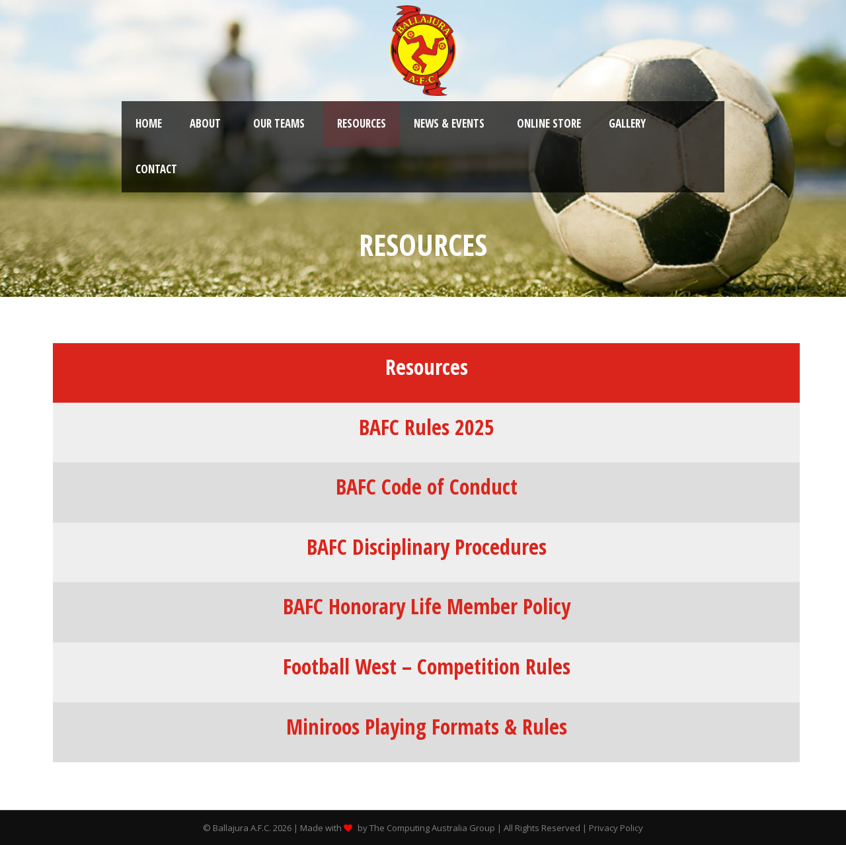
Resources (361, 123)
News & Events (449, 123)
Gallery (627, 123)
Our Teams (279, 123)
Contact (156, 169)
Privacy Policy (616, 828)
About (205, 123)
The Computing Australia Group (432, 828)
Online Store (549, 123)
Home (148, 123)
